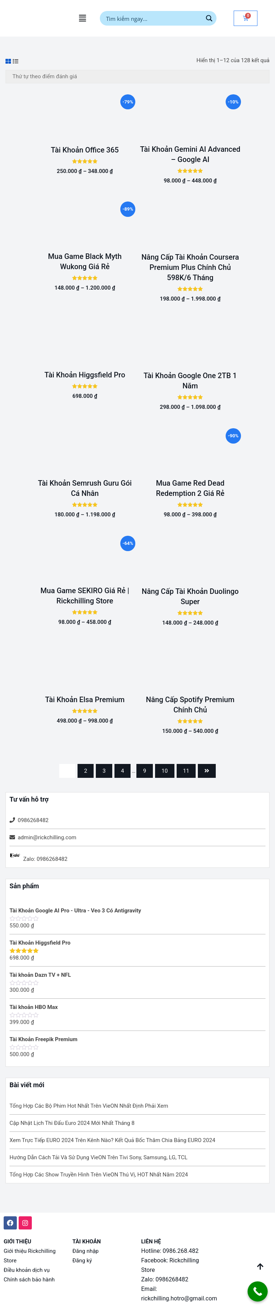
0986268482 (33, 820)
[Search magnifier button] (209, 18)
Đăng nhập (85, 1251)
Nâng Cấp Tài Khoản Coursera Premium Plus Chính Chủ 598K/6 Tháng (190, 267)
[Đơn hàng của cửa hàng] (137, 76)
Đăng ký (82, 1260)
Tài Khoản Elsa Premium (85, 699)
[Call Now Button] (258, 1291)
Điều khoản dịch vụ (27, 1270)
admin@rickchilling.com (47, 837)
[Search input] (153, 18)
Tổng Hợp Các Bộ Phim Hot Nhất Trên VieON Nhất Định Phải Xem (89, 1106)
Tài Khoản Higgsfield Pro (85, 374)
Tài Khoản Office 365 (85, 150)
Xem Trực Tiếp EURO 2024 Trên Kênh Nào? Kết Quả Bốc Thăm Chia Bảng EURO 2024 (112, 1140)
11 (186, 771)
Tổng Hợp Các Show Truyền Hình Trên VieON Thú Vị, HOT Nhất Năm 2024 (99, 1174)
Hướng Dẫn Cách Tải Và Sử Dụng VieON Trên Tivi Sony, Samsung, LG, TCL (99, 1157)
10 (165, 771)
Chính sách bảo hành (29, 1279)
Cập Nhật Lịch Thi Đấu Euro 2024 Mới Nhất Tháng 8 (72, 1123)
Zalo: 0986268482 (45, 859)
